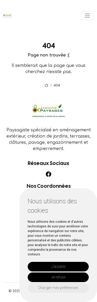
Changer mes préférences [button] (58, 288)
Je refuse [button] (58, 277)
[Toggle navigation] (87, 15)
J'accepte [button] (58, 266)
